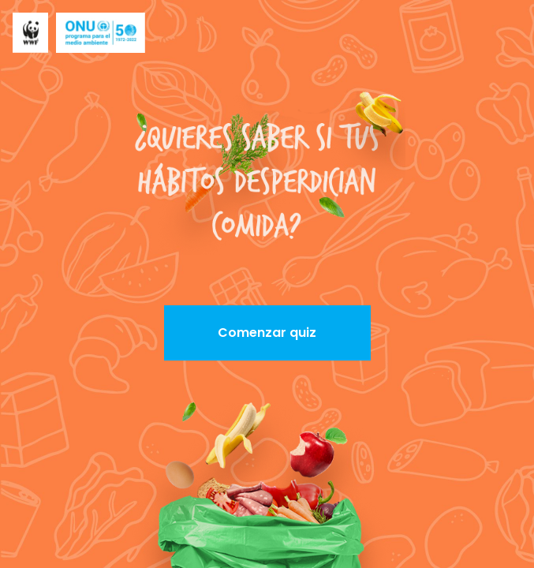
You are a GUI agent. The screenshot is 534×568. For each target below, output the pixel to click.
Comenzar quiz (267, 332)
